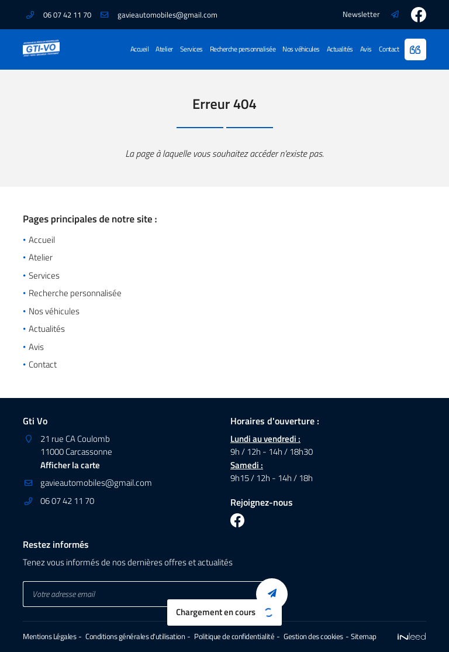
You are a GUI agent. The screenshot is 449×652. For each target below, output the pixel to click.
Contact (389, 48)
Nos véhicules (301, 48)
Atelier (164, 48)
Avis (366, 48)
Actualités (340, 48)
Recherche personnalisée (243, 48)
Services (191, 48)
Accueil (139, 48)
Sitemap (364, 636)
